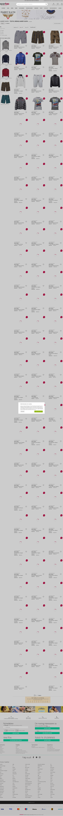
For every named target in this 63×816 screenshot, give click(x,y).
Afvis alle (22, 411)
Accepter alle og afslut (38, 411)
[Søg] (46, 4)
